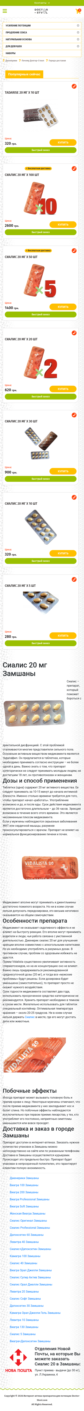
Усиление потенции (18, 25)
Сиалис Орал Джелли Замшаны (31, 1284)
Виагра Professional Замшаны (29, 1199)
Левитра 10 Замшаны (24, 1320)
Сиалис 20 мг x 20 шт (21, 339)
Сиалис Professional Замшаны (30, 1227)
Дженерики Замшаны (24, 1178)
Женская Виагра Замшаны (27, 1213)
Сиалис (30, 1017)
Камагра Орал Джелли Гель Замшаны (35, 1313)
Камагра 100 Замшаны (25, 1256)
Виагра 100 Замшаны (24, 1185)
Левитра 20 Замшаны (24, 1291)
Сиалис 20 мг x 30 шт (21, 421)
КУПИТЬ (63, 142)
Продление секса (16, 32)
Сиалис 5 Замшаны (23, 1334)
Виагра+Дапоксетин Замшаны (30, 1341)
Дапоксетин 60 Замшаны (27, 1235)
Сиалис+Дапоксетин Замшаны (30, 1249)
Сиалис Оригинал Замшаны (28, 1220)
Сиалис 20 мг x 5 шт (20, 586)
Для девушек (14, 46)
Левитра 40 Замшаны (24, 1242)
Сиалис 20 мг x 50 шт (21, 257)
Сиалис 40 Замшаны (23, 1263)
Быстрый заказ (41, 150)
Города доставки (57, 60)
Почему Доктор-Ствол (33, 60)
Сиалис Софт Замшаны (25, 1298)
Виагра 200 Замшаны (24, 1192)
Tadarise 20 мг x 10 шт (22, 93)
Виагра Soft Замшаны (24, 1206)
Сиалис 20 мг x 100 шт (22, 175)
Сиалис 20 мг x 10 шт (21, 504)
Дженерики (11, 60)
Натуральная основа (19, 39)
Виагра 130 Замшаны (24, 1327)
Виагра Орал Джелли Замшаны (31, 1270)
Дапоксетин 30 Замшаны (27, 1305)
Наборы (10, 53)
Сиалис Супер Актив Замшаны (30, 1277)
